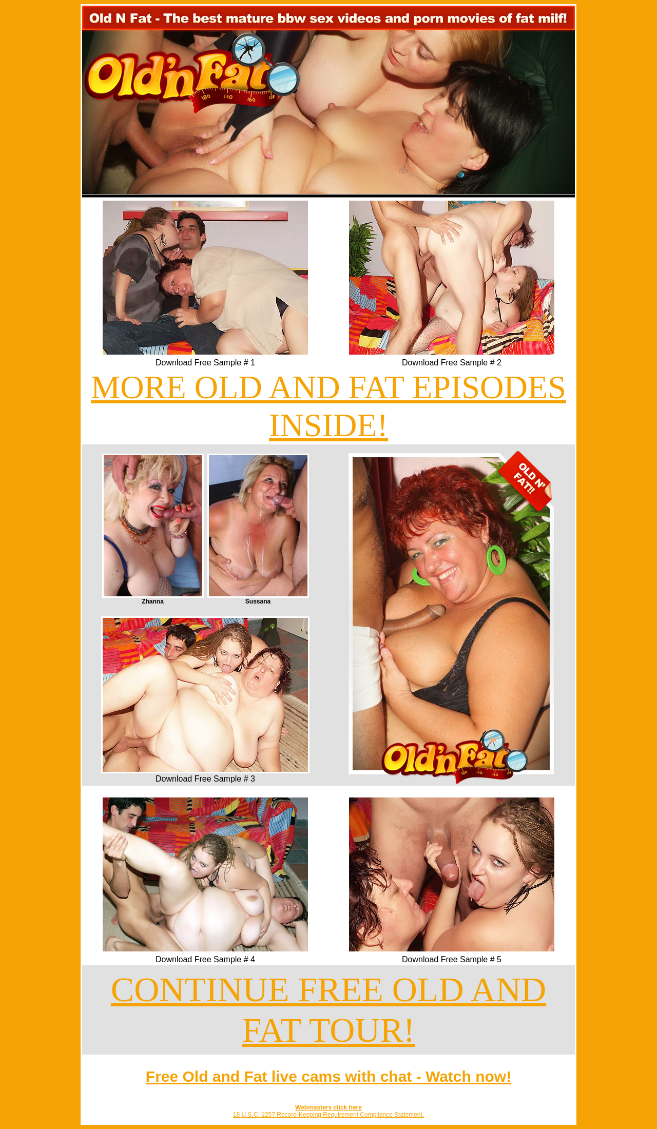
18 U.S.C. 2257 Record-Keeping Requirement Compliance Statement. (328, 1114)
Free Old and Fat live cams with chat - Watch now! (328, 1076)
